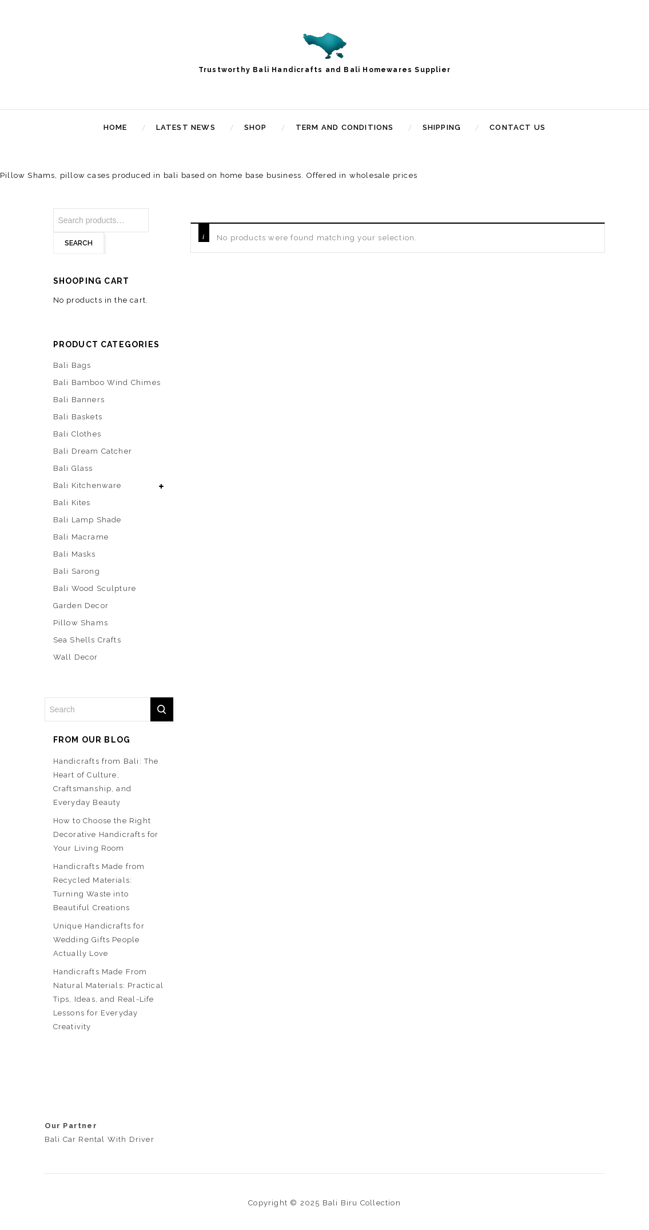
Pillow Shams (80, 622)
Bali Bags (72, 365)
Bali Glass (73, 468)
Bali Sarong (76, 571)
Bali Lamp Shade (87, 519)
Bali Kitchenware (87, 485)
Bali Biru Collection (361, 1203)
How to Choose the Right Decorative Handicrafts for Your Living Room (106, 834)
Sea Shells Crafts (87, 640)
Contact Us (517, 127)
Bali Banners (79, 399)
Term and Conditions (345, 127)
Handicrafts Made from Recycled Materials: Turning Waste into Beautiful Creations (99, 887)
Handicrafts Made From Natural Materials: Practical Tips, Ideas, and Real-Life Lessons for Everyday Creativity (108, 999)
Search (79, 243)
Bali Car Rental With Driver (99, 1139)
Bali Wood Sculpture (95, 588)
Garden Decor (81, 605)
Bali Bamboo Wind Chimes (107, 382)
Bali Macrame (81, 537)
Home (115, 127)
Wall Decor (75, 657)
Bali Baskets (77, 416)
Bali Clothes (77, 434)
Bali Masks (74, 554)
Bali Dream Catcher (93, 451)
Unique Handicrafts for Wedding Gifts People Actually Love (99, 940)
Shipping (442, 127)
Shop (255, 127)
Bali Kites (72, 502)
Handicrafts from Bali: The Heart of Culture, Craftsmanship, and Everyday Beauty (106, 782)
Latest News (186, 127)
